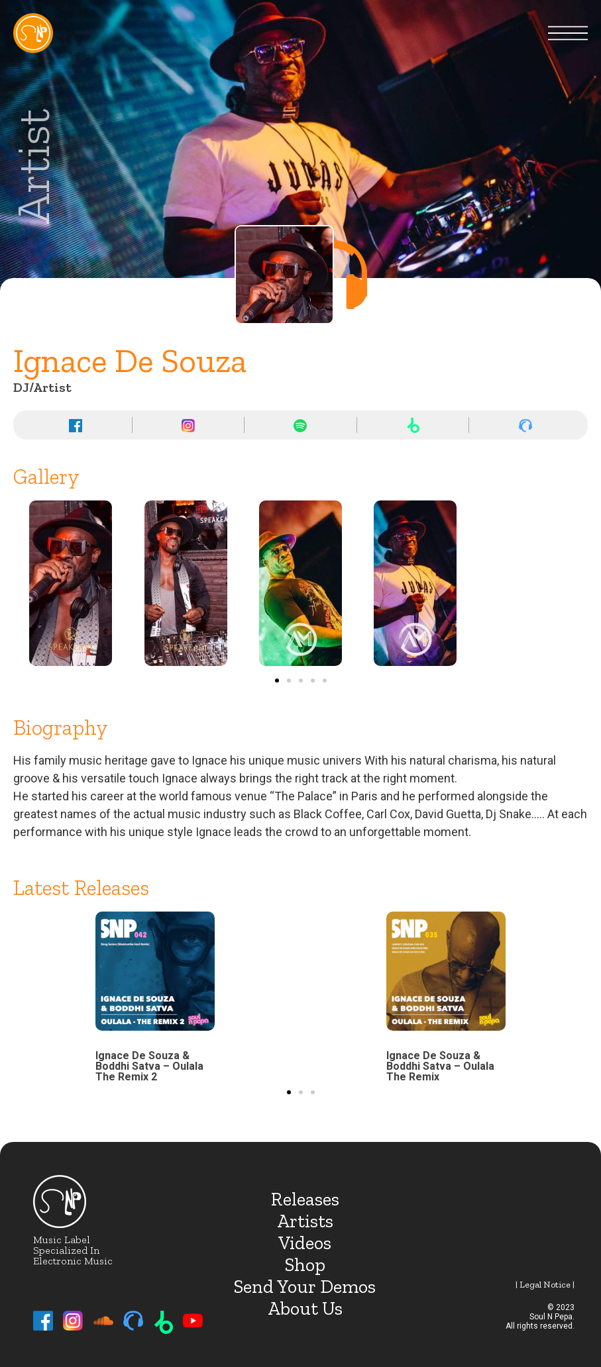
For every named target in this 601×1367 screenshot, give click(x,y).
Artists (305, 1221)
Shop (305, 1265)
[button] (277, 681)
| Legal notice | (545, 1284)
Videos (304, 1243)
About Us (305, 1308)
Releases (305, 1199)
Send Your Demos (305, 1286)
